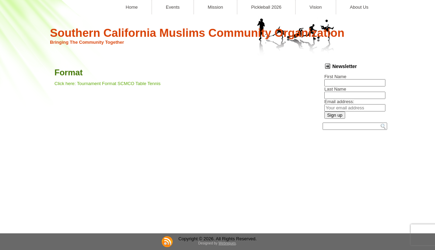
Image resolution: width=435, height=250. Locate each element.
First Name (335, 76)
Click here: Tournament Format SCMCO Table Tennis (107, 83)
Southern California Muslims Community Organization (197, 32)
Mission (215, 7)
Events (173, 7)
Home (132, 7)
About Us (359, 7)
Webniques (227, 153)
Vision (315, 7)
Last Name (335, 89)
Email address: (339, 101)
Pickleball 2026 (266, 7)
